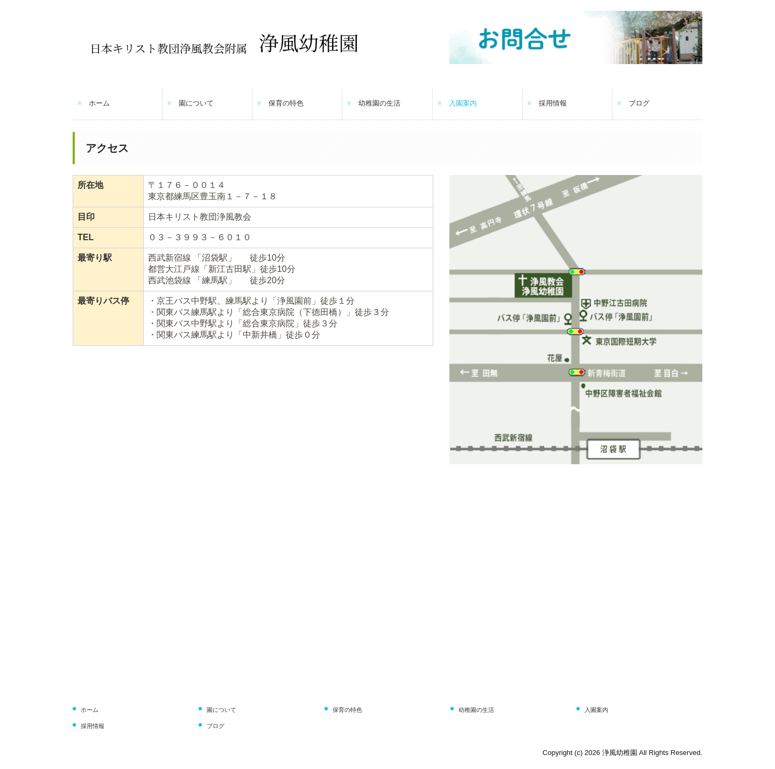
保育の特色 (286, 103)
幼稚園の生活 (379, 103)
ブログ (639, 103)
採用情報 (553, 103)
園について (196, 103)
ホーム (99, 103)
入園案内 (463, 103)
